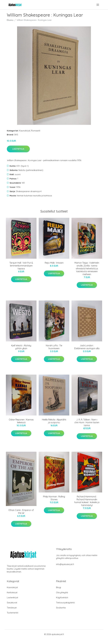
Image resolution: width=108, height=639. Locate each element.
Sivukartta (61, 607)
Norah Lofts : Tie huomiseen (54, 347)
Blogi (58, 587)
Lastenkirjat (12, 597)
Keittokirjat (12, 592)
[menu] (98, 5)
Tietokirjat (12, 607)
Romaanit (35, 130)
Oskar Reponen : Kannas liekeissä (21, 421)
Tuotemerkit (12, 612)
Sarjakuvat (12, 602)
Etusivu (10, 20)
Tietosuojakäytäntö (65, 602)
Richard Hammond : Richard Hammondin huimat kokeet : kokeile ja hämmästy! (86, 501)
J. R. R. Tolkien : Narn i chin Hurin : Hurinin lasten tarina (86, 422)
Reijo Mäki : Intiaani (54, 262)
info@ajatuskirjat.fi (65, 564)
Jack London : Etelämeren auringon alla (86, 347)
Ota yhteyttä (62, 592)
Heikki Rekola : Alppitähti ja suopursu (54, 421)
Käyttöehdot (62, 597)
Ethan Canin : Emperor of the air (21, 511)
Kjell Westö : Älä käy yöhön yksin (21, 347)
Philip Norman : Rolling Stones (54, 498)
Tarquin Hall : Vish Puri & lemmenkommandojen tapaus (21, 265)
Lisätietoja (18, 149)
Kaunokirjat (24, 130)
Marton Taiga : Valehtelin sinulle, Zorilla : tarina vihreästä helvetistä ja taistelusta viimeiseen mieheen (87, 268)
